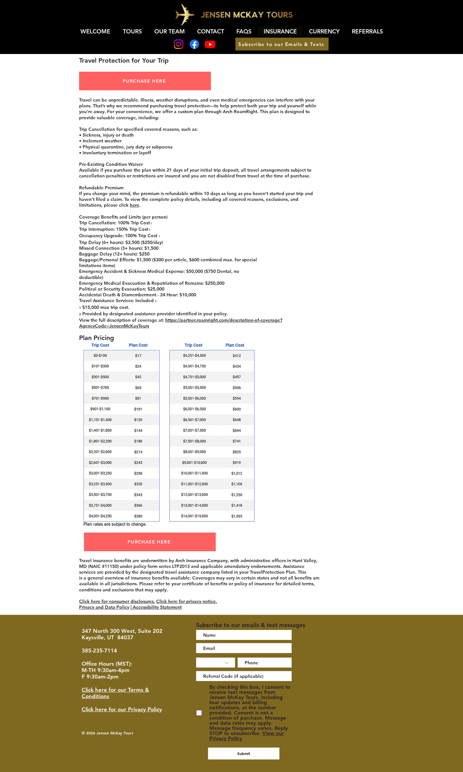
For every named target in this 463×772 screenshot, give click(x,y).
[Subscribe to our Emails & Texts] (282, 44)
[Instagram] (178, 44)
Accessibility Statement (157, 607)
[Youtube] (210, 44)
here (134, 205)
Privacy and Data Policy (104, 607)
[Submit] (243, 753)
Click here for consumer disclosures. (117, 601)
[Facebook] (194, 44)
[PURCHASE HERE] (145, 81)
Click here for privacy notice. (186, 601)
